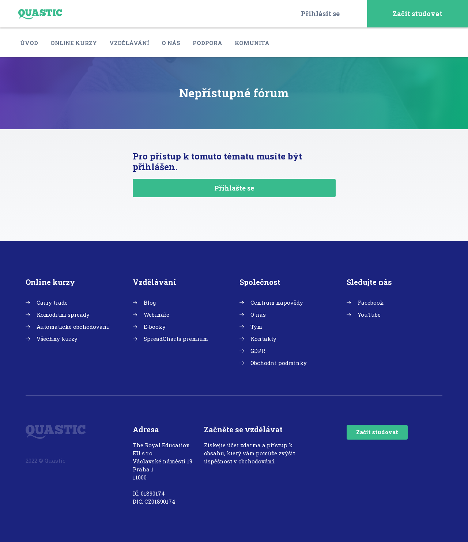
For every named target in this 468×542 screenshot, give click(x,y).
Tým (256, 326)
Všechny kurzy (57, 338)
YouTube (369, 314)
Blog (150, 302)
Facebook (371, 302)
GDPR (257, 350)
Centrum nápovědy (276, 302)
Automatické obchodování (73, 326)
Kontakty (263, 338)
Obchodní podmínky (278, 362)
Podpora (207, 42)
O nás (171, 42)
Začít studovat (417, 13)
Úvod (29, 42)
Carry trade (52, 302)
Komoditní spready (63, 314)
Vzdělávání (129, 42)
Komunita (252, 42)
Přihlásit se (320, 13)
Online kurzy (73, 42)
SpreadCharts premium (176, 338)
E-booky (155, 326)
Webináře (156, 314)
